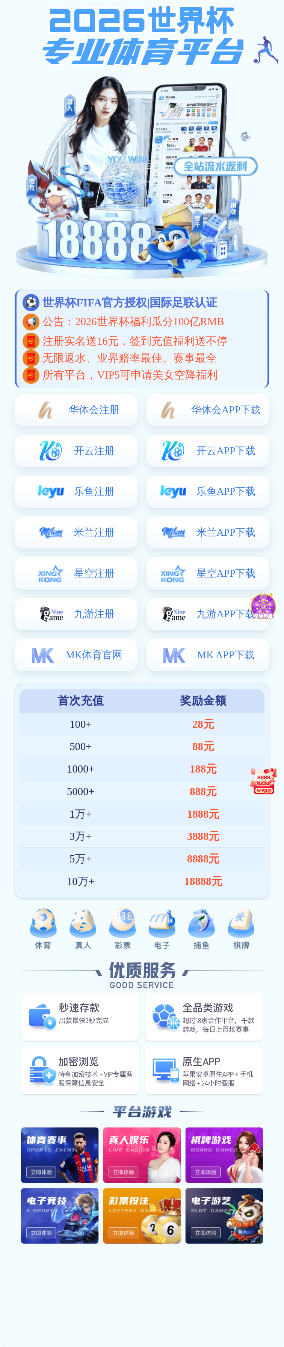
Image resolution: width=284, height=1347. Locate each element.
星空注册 (94, 573)
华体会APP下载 (226, 409)
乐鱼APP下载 (226, 491)
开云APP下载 (226, 450)
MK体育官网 (94, 655)
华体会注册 (94, 409)
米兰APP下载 (226, 532)
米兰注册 (94, 532)
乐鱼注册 (94, 491)
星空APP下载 (226, 573)
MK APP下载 (226, 655)
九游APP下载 (226, 614)
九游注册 (94, 614)
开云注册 (94, 450)
